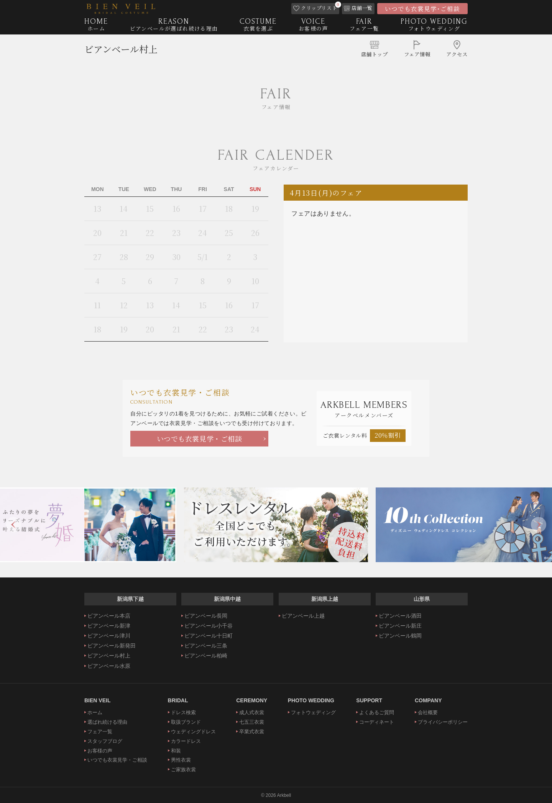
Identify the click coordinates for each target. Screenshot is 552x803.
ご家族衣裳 (183, 769)
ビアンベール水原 (108, 666)
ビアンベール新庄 (400, 626)
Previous (13, 524)
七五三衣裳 (251, 722)
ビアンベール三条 (205, 646)
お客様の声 (99, 751)
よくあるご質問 (376, 712)
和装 (176, 751)
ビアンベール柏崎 (205, 656)
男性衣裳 (181, 760)
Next (538, 524)
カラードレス (186, 741)
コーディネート (376, 722)
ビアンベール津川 (108, 636)
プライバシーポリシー (443, 722)
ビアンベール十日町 (208, 636)
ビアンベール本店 (108, 616)
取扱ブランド (186, 722)
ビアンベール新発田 (111, 646)
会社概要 (428, 712)
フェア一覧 (99, 731)
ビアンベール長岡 (205, 616)
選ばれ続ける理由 (107, 722)
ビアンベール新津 (108, 626)
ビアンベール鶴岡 (400, 636)
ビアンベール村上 (121, 52)
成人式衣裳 (251, 712)
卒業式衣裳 (251, 731)
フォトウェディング (313, 712)
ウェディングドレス (193, 731)
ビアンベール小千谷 (208, 626)
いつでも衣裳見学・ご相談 (199, 438)
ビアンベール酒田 (400, 616)
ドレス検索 (183, 712)
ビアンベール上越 (303, 616)
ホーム (94, 712)
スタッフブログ (104, 741)
